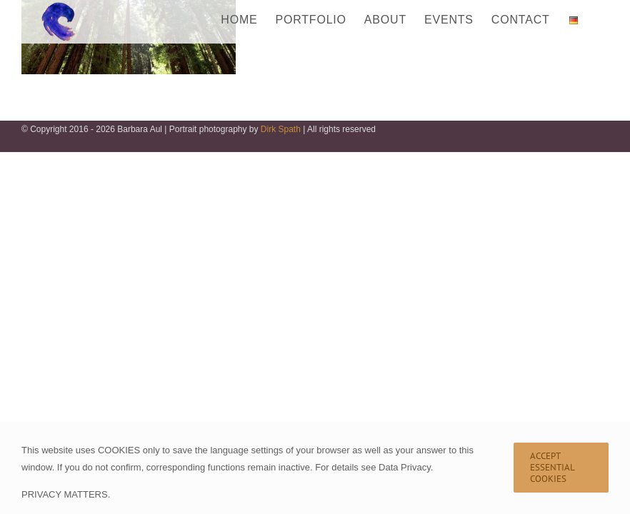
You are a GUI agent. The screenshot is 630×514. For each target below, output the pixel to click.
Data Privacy (405, 467)
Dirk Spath (281, 129)
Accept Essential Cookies (552, 467)
